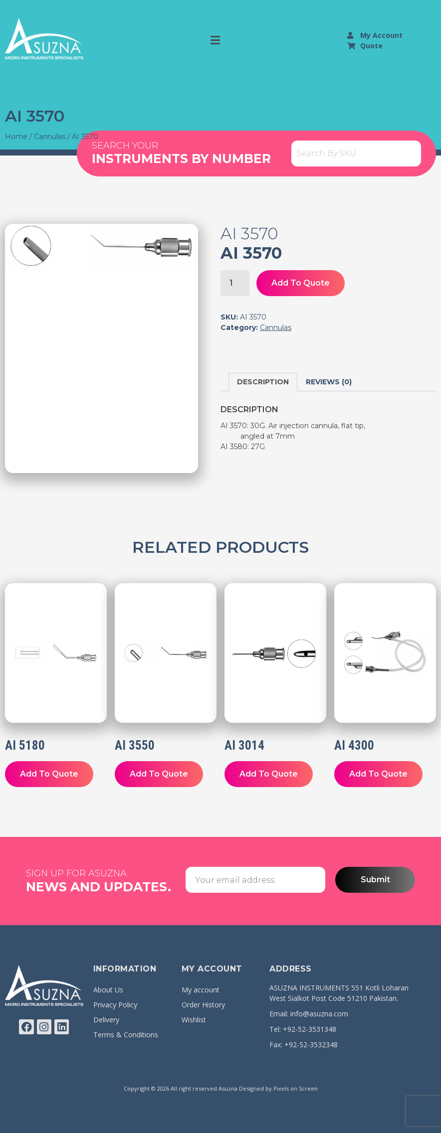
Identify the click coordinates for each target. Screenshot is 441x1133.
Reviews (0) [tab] (329, 381)
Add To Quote (300, 283)
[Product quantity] (234, 283)
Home (16, 136)
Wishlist (194, 1019)
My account (201, 989)
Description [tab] (263, 381)
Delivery (106, 1019)
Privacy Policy (115, 1004)
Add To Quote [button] (49, 774)
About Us (108, 989)
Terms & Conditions (125, 1034)
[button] (215, 40)
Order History (203, 1004)
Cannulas (49, 136)
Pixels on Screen (295, 1088)
